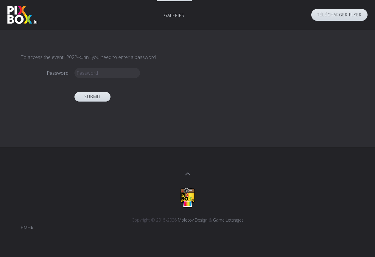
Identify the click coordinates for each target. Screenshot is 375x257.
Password (58, 73)
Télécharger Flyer (339, 15)
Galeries (174, 15)
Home (27, 227)
